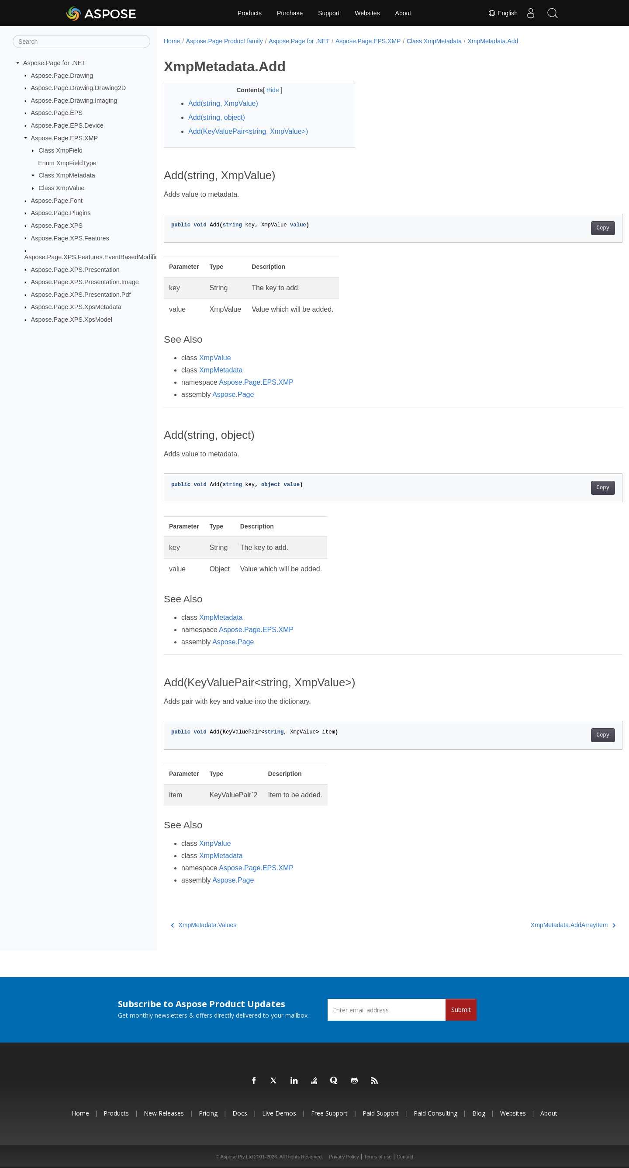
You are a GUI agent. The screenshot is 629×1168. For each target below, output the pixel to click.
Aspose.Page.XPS (57, 225)
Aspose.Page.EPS (57, 112)
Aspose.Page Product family (224, 41)
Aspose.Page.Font (57, 200)
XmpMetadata (221, 370)
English (503, 13)
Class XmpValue (61, 187)
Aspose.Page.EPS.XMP (64, 137)
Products (250, 13)
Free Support (329, 1113)
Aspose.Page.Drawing (62, 75)
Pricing (208, 1113)
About (403, 13)
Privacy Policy (344, 1156)
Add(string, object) (216, 117)
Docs (239, 1113)
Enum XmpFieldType (67, 163)
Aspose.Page (233, 394)
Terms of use (377, 1156)
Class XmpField (60, 150)
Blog (478, 1113)
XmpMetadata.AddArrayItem (541, 924)
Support (328, 13)
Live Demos (279, 1113)
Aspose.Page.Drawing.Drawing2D (78, 87)
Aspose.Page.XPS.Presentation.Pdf (81, 294)
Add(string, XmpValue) (223, 103)
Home (172, 41)
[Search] (81, 41)
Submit (461, 1009)
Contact (405, 1156)
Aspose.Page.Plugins (61, 212)
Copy (571, 228)
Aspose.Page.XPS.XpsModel (71, 319)
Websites (367, 13)
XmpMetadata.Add (492, 41)
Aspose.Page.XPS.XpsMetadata (76, 306)
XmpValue (215, 358)
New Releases (164, 1113)
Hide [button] (267, 90)
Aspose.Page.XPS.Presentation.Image (85, 281)
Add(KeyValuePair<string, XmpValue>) (248, 131)
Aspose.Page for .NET (54, 62)
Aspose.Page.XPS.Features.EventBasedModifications (99, 257)
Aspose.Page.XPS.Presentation (75, 269)
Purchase (290, 13)
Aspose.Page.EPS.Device (67, 125)
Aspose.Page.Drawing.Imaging (74, 100)
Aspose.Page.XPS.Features (70, 237)
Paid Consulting (435, 1113)
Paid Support (381, 1113)
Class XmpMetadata (66, 175)
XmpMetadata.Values (203, 924)
